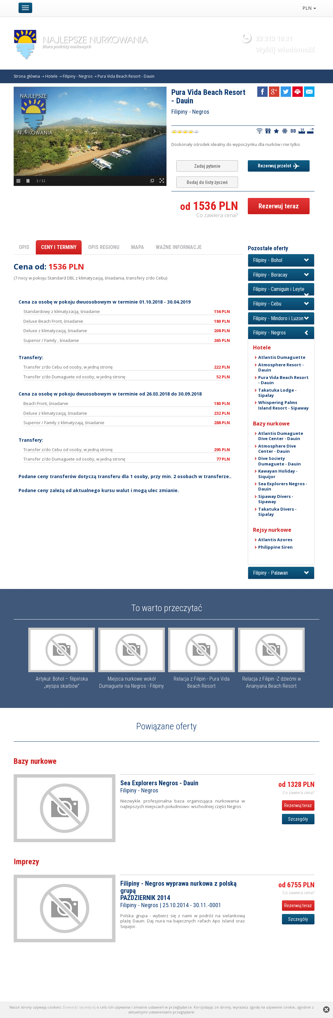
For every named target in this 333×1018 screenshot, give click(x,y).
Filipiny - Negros (77, 76)
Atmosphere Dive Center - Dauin (277, 448)
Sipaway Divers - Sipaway (275, 498)
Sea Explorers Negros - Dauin (282, 486)
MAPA (137, 247)
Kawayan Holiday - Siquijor (278, 473)
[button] (281, 260)
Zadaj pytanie (207, 166)
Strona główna (27, 76)
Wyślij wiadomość (284, 49)
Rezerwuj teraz (279, 206)
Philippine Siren (275, 547)
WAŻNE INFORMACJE (179, 247)
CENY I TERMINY (58, 247)
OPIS (24, 247)
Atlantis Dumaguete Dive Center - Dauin (280, 435)
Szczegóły (298, 819)
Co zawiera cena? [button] (217, 215)
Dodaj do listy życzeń (207, 182)
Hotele (51, 76)
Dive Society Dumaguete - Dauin (279, 460)
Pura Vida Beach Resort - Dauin (126, 76)
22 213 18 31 (273, 38)
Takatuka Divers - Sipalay (277, 511)
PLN (309, 8)
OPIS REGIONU (103, 247)
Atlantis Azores (275, 539)
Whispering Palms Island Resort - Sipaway (283, 405)
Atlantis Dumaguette (281, 357)
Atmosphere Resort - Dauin (281, 367)
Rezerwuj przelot (279, 166)
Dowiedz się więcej (79, 1007)
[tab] (281, 260)
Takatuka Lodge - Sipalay (277, 392)
